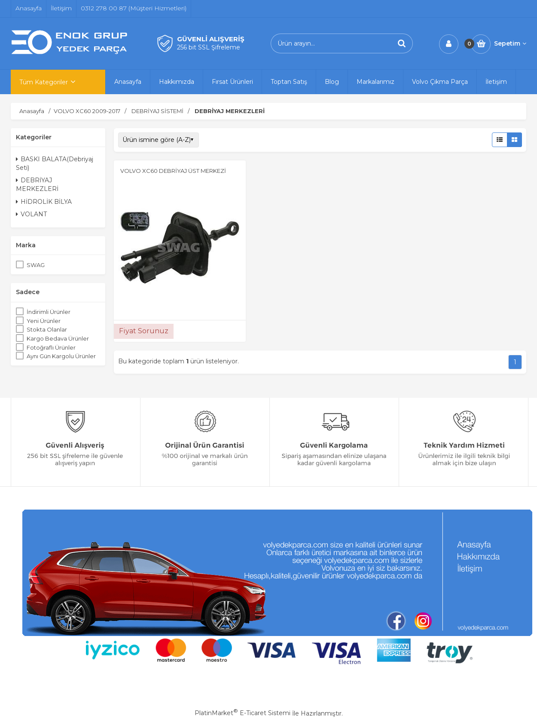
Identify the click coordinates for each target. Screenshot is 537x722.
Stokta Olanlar (47, 329)
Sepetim (510, 43)
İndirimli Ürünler (48, 311)
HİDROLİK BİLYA (44, 202)
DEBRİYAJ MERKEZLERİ (37, 184)
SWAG (36, 264)
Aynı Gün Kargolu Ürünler (61, 356)
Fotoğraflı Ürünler (51, 347)
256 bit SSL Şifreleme (208, 47)
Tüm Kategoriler (43, 82)
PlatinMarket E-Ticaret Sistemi (242, 713)
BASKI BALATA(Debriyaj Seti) (54, 163)
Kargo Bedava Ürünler (58, 338)
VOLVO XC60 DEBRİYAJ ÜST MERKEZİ (173, 170)
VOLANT (31, 214)
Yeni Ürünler (44, 320)
